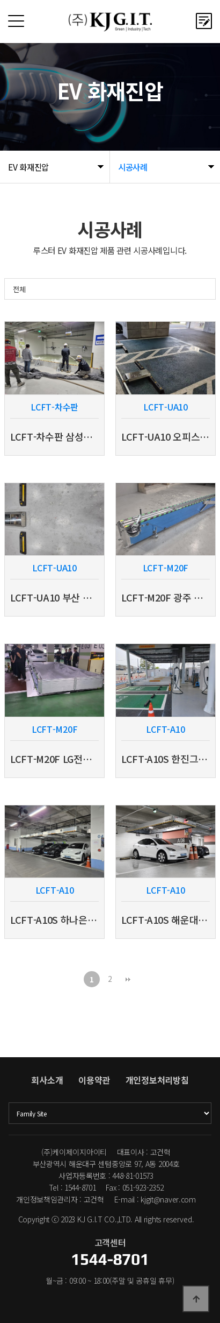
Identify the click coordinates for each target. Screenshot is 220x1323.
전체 (19, 289)
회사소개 (47, 1079)
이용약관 (94, 1079)
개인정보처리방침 (157, 1079)
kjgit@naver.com (168, 1199)
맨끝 (128, 979)
